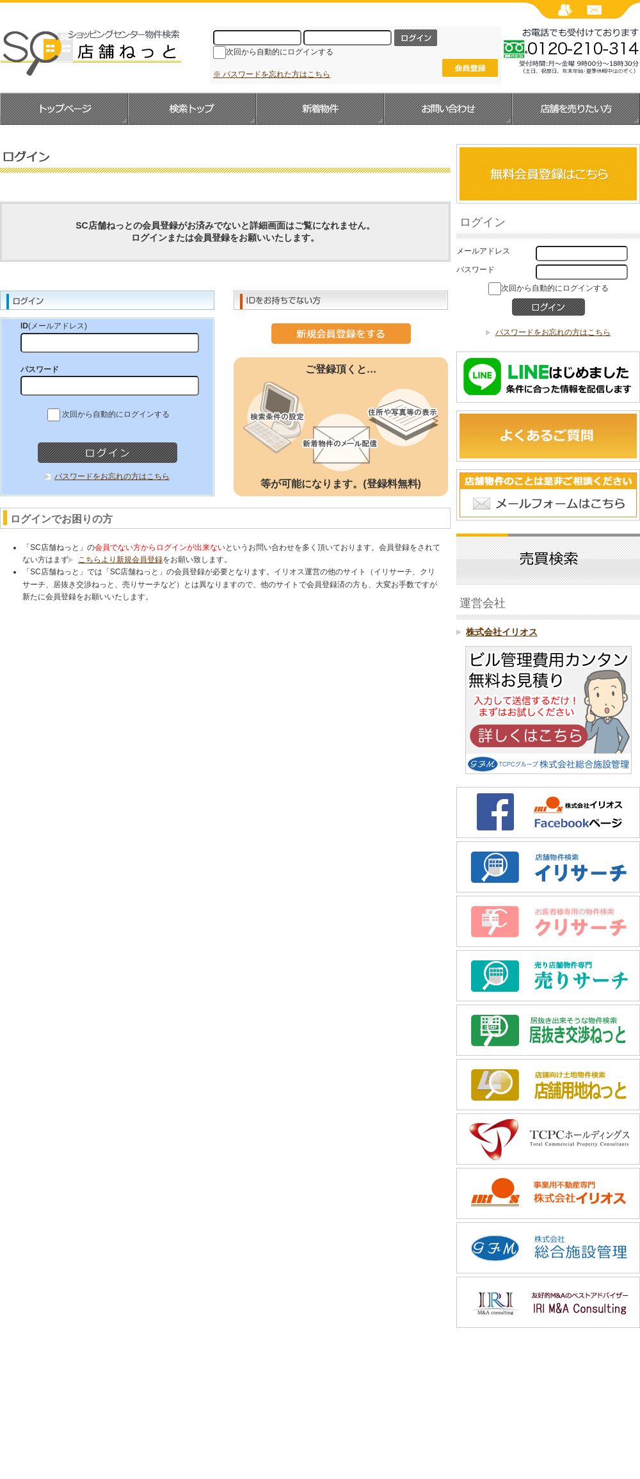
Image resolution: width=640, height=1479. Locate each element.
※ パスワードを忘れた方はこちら (271, 74)
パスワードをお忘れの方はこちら (112, 476)
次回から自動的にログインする (279, 51)
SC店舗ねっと (90, 51)
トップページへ (64, 109)
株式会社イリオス (502, 632)
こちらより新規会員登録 (120, 559)
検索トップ (192, 109)
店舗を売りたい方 (576, 109)
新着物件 (320, 109)
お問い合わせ (448, 109)
